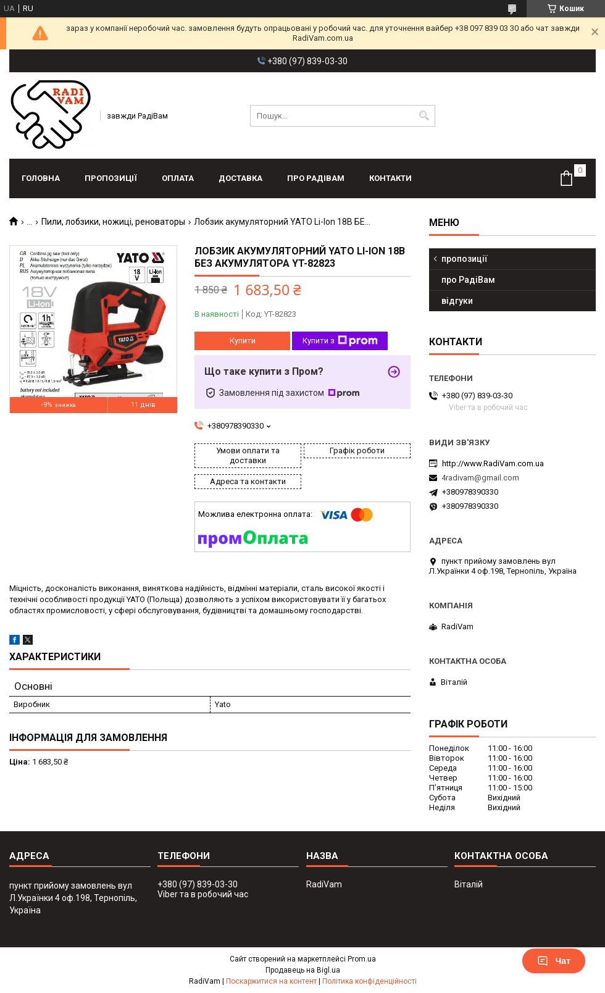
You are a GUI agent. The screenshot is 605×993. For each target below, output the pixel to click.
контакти (390, 178)
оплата (178, 178)
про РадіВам (315, 178)
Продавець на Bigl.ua (302, 970)
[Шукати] (424, 116)
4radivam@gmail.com (480, 477)
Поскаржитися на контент (271, 981)
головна (41, 178)
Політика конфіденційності (369, 981)
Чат (553, 960)
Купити (243, 340)
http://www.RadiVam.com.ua (493, 463)
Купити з (340, 340)
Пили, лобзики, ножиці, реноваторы (113, 222)
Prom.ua (362, 959)
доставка (240, 178)
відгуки (457, 301)
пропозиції (111, 178)
